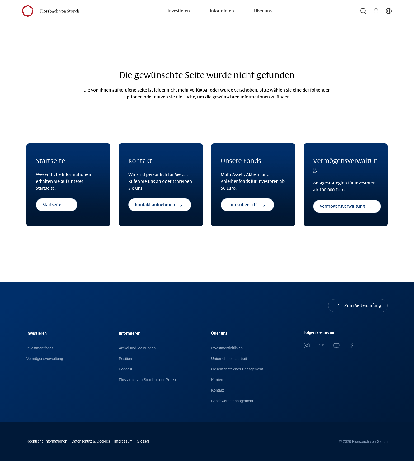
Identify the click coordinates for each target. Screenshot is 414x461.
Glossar (143, 441)
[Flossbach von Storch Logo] (50, 11)
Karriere (217, 380)
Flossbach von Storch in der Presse (148, 380)
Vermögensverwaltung (44, 359)
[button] (363, 11)
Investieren (179, 10)
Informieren (222, 10)
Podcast (125, 369)
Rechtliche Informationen (46, 441)
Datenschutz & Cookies (91, 441)
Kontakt (217, 390)
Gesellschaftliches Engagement (237, 369)
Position (125, 359)
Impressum (123, 441)
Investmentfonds (40, 348)
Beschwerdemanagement (232, 401)
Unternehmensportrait (229, 359)
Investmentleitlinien (227, 348)
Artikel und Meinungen (137, 348)
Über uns (263, 10)
